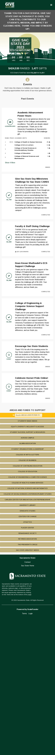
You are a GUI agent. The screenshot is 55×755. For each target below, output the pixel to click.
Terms (24, 613)
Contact (27, 562)
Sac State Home (27, 566)
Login (30, 613)
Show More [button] (10, 163)
